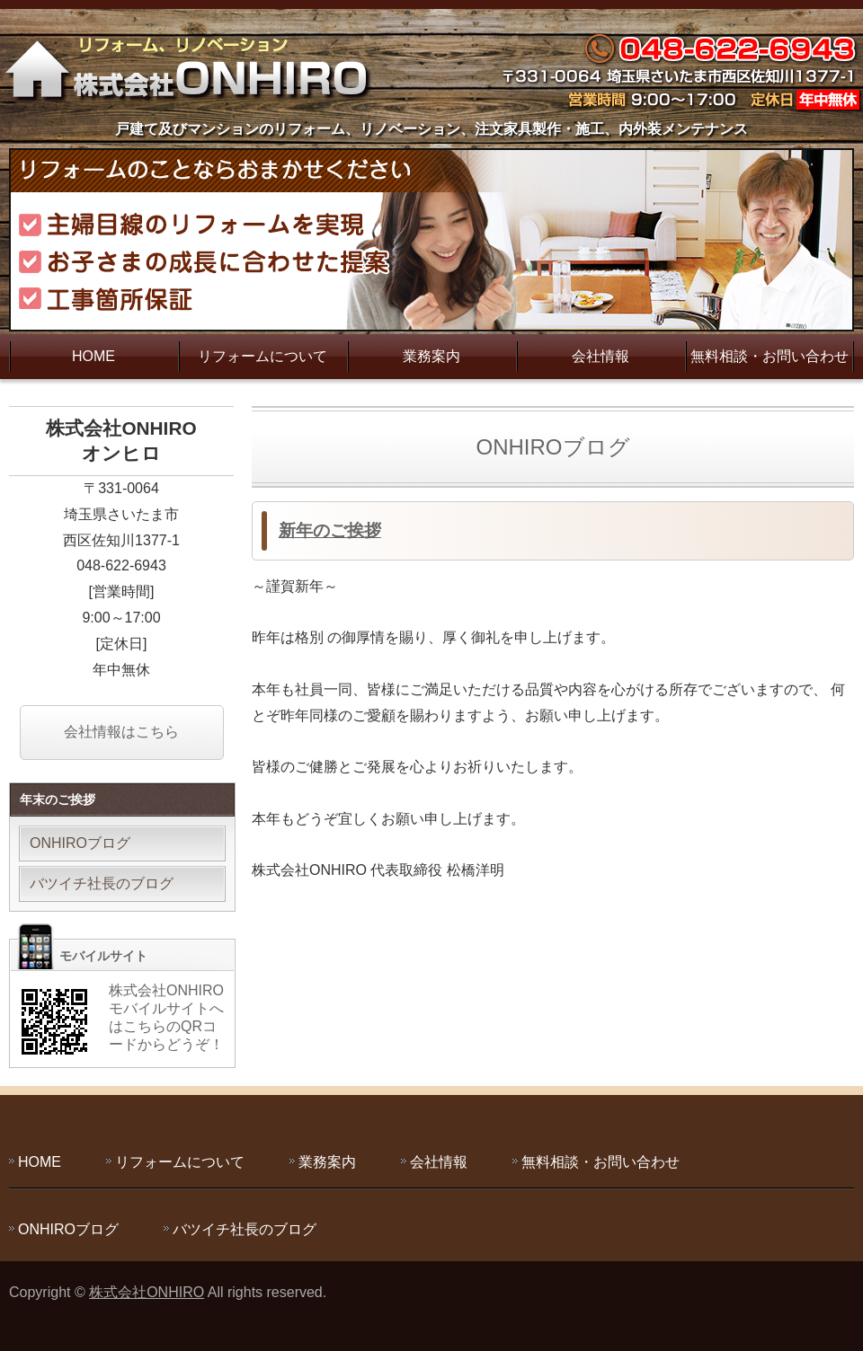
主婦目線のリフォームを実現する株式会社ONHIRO (193, 67)
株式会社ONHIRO (146, 1292)
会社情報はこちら (121, 731)
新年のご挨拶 (330, 530)
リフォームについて (262, 356)
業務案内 (431, 356)
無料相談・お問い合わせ (769, 356)
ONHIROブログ (80, 843)
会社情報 (600, 356)
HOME (93, 356)
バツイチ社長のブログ (101, 883)
